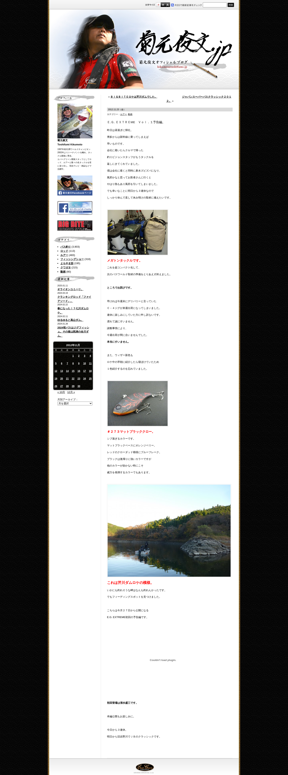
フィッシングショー (72, 259)
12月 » (71, 392)
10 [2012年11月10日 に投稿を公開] (84, 363)
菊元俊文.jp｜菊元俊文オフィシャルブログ (144, 49)
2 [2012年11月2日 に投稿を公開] (79, 355)
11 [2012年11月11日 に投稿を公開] (90, 363)
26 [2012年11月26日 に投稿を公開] (56, 386)
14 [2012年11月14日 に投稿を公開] (67, 371)
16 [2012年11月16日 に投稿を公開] (78, 371)
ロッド (64, 250)
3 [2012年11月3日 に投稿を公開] (84, 355)
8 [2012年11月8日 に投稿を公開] (73, 363)
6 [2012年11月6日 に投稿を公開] (61, 363)
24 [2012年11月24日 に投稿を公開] (84, 378)
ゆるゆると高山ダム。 (70, 320)
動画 (63, 271)
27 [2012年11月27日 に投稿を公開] (61, 386)
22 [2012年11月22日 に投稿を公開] (73, 378)
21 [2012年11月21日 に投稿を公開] (67, 378)
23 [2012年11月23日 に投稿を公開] (78, 378)
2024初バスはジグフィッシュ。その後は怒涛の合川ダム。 (73, 331)
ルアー (64, 255)
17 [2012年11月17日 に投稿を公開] (84, 371)
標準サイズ (158, 4)
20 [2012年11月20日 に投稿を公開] (61, 378)
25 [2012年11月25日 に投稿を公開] (90, 378)
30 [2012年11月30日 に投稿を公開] (78, 386)
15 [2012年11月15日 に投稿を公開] (73, 371)
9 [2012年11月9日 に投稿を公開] (79, 363)
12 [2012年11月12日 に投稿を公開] (56, 371)
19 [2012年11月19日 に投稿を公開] (56, 378)
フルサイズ (167, 4)
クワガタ (65, 267)
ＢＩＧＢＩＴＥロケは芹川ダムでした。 (133, 96)
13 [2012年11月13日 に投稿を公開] (61, 371)
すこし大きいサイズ (163, 4)
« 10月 (61, 392)
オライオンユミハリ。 (70, 289)
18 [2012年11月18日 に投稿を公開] (90, 371)
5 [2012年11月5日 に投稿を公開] (56, 363)
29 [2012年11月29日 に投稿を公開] (73, 386)
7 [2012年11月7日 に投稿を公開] (67, 363)
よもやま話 (66, 263)
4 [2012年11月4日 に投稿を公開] (90, 355)
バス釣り (65, 246)
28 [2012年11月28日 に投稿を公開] (67, 386)
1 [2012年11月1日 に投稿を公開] (73, 355)
